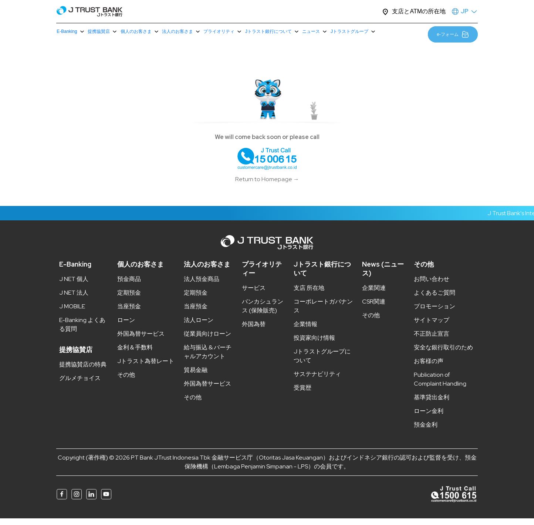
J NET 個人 (73, 286)
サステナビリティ (317, 381)
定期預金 (129, 300)
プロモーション (434, 313)
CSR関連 (373, 308)
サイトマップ (431, 327)
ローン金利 (428, 418)
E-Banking (75, 271)
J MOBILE (72, 313)
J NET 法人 (73, 300)
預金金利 (425, 432)
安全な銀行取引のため (443, 354)
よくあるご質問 (434, 300)
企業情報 (305, 331)
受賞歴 (302, 395)
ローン (126, 327)
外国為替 (254, 331)
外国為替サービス (141, 341)
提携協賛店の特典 (83, 371)
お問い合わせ (431, 286)
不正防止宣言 (431, 341)
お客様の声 (428, 368)
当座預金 (129, 313)
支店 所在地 (309, 295)
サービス (254, 295)
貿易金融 (195, 377)
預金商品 (129, 286)
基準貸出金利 (431, 404)
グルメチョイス (80, 385)
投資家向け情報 (314, 345)
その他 (126, 382)
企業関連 (374, 295)
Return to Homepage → (267, 186)
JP (465, 11)
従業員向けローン (207, 341)
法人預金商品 (201, 286)
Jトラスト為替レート (145, 368)
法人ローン (198, 327)
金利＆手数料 (135, 354)
